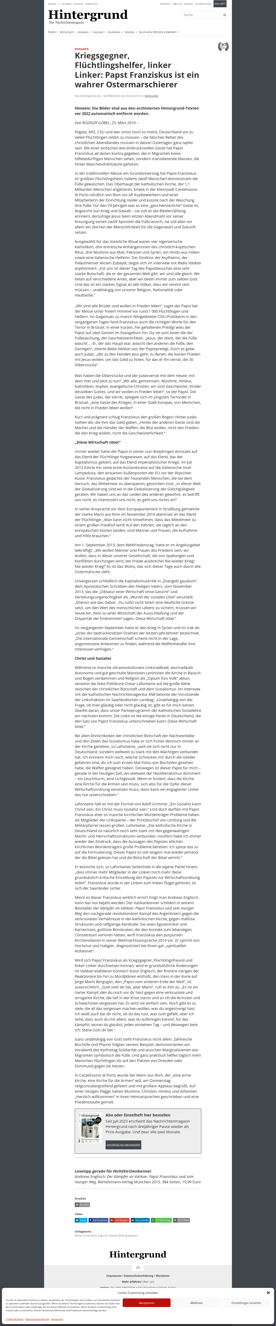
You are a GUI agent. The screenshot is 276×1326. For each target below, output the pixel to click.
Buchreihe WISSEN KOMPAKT (158, 32)
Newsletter (91, 3)
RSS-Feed (52, 3)
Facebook (78, 3)
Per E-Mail (181, 1220)
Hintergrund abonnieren (123, 1145)
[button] (268, 1293)
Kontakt (188, 3)
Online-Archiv (167, 1288)
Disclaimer (163, 1276)
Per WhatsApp (161, 1220)
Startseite (165, 3)
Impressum (57, 1319)
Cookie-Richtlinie (14, 1319)
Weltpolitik (151, 96)
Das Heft (220, 3)
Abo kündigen (147, 1288)
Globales (83, 32)
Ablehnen (196, 1303)
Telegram (66, 3)
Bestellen (129, 1288)
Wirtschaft (66, 32)
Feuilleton (114, 32)
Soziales (98, 32)
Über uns (177, 3)
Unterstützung (203, 3)
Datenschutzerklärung (37, 1319)
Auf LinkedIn (140, 1220)
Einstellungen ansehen (246, 1303)
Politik (52, 32)
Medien (130, 32)
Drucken (82, 1205)
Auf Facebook (98, 1220)
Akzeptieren (146, 1303)
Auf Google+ (118, 1220)
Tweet (80, 1220)
